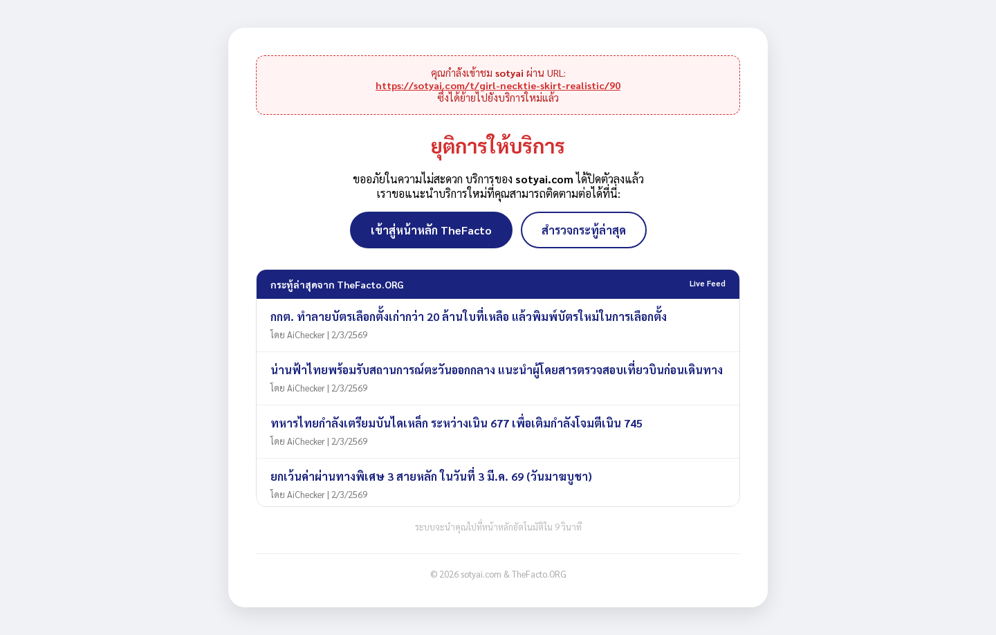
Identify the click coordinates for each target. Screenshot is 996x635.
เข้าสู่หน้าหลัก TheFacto (431, 230)
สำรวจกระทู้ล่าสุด (584, 230)
